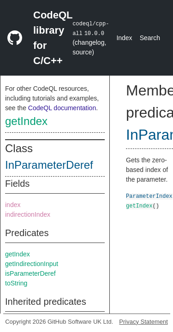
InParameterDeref (49, 165)
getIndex (26, 121)
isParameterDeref (30, 273)
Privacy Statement (143, 321)
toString (16, 283)
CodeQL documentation (62, 108)
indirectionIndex (27, 214)
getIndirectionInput (31, 263)
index (12, 204)
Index (124, 38)
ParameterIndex (149, 196)
